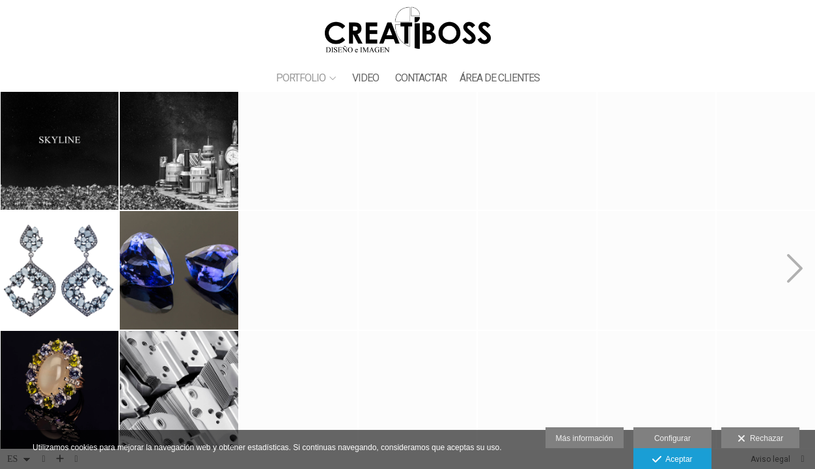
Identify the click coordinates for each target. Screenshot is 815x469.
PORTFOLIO (300, 78)
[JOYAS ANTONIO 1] (298, 389)
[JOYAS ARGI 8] (298, 270)
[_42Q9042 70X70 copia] (536, 270)
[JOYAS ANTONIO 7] (178, 270)
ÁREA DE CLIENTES (500, 78)
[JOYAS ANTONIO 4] (59, 389)
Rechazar (760, 439)
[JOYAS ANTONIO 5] (536, 150)
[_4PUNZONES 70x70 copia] (536, 389)
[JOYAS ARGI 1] (59, 270)
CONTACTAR (421, 78)
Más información (584, 438)
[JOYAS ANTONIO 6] (656, 270)
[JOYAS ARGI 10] (417, 150)
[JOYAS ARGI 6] (417, 389)
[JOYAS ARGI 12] (656, 150)
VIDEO (365, 78)
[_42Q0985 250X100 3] (59, 150)
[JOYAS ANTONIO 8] (417, 270)
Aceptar (672, 460)
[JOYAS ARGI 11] (656, 389)
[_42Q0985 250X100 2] (178, 150)
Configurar (672, 438)
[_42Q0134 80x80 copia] (178, 389)
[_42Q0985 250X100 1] (298, 150)
